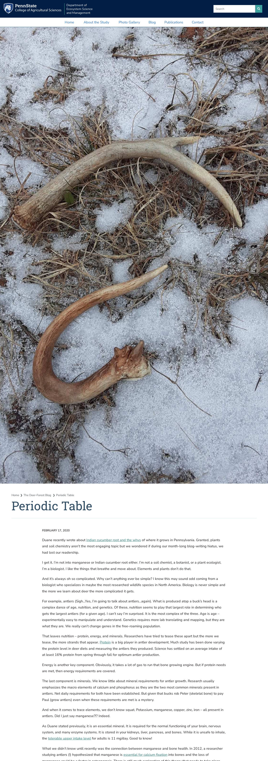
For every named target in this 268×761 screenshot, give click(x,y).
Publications (173, 22)
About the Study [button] (96, 22)
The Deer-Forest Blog (38, 495)
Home (69, 22)
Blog (152, 22)
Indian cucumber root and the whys (113, 540)
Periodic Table (65, 495)
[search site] (258, 9)
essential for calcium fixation (145, 754)
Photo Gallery (129, 22)
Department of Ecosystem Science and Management (79, 9)
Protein (105, 642)
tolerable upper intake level (69, 738)
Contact (197, 22)
